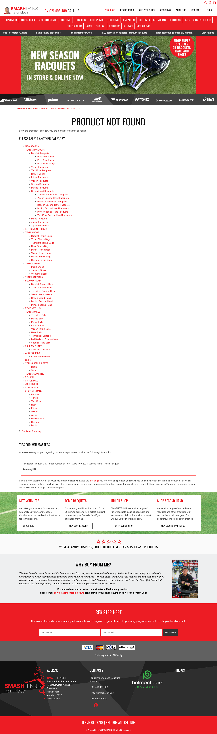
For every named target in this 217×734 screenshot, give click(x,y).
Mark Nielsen (108, 583)
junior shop (119, 500)
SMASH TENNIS (108, 730)
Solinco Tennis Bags (41, 260)
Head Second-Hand (41, 298)
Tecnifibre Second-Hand (43, 291)
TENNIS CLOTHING (74, 26)
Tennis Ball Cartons (41, 335)
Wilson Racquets (39, 180)
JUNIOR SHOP (114, 26)
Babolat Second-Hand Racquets (53, 205)
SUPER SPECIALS (96, 19)
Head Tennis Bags (40, 246)
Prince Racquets (39, 177)
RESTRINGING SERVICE (48, 19)
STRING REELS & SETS (202, 19)
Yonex (34, 397)
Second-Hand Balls (40, 342)
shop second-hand (170, 500)
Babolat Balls (37, 325)
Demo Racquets (39, 218)
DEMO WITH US (129, 19)
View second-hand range (173, 525)
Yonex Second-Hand (41, 287)
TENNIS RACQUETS (27, 19)
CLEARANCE (128, 26)
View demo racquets (79, 525)
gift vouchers (29, 500)
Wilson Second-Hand (41, 294)
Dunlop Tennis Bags (41, 256)
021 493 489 (56, 10)
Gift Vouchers (147, 10)
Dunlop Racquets (39, 187)
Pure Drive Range (45, 160)
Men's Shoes (37, 267)
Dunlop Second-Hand (42, 301)
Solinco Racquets (40, 184)
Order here (28, 525)
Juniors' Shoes (38, 270)
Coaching (165, 10)
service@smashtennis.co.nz (68, 592)
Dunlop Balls (37, 318)
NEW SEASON (11, 19)
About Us (181, 10)
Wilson (34, 411)
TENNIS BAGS (65, 19)
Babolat (35, 394)
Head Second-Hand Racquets (52, 201)
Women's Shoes (39, 273)
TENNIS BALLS (144, 19)
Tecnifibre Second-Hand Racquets (54, 215)
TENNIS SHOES (80, 19)
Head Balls (36, 332)
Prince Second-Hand (41, 305)
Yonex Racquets (39, 167)
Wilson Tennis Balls (41, 329)
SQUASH (88, 26)
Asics (34, 415)
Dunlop (34, 425)
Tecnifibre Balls (38, 315)
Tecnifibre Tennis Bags (42, 243)
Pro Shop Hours (98, 698)
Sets (33, 370)
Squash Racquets (40, 225)
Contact (196, 10)
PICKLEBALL (101, 26)
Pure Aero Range (45, 156)
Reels (34, 367)
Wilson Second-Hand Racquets (53, 198)
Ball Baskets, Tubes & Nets (44, 339)
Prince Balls (37, 322)
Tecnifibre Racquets (41, 170)
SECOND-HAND (113, 19)
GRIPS (187, 19)
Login (209, 10)
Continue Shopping (31, 431)
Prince (34, 408)
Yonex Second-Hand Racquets (52, 194)
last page (94, 480)
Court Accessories (40, 356)
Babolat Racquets (40, 153)
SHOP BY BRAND (143, 26)
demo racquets (76, 500)
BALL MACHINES (159, 19)
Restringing (127, 10)
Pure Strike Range (46, 163)
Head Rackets (38, 174)
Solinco (35, 422)
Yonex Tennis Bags (40, 239)
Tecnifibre (36, 401)
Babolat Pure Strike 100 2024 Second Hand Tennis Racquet (54, 108)
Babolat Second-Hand (42, 284)
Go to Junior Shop (124, 525)
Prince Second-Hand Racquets (52, 211)
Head (33, 404)
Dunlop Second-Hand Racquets (53, 208)
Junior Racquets (39, 222)
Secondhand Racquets (42, 191)
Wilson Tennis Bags (41, 253)
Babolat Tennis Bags (41, 236)
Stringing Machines (40, 349)
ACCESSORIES (175, 19)
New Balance (37, 418)
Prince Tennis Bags (40, 249)
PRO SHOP (110, 10)
